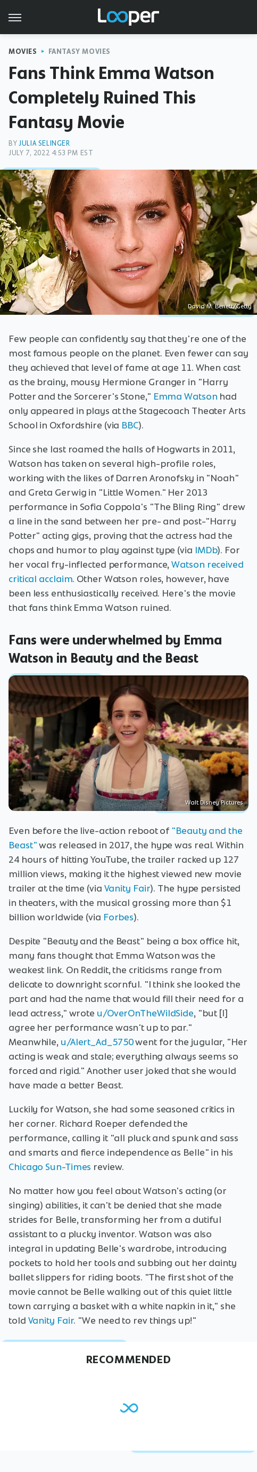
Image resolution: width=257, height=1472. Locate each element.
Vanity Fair (127, 888)
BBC (129, 425)
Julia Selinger (44, 143)
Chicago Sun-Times (50, 1166)
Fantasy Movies (79, 51)
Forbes (118, 917)
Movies (23, 51)
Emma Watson (185, 396)
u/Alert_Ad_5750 (97, 1042)
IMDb (206, 550)
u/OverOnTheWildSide (145, 1013)
